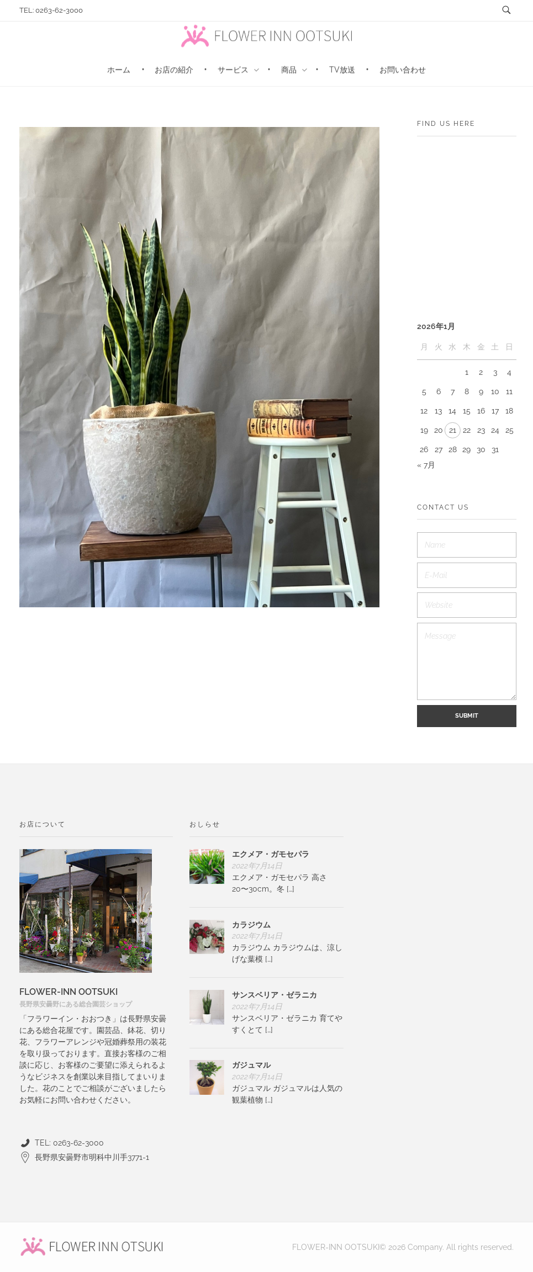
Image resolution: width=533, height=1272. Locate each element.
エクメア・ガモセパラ (270, 854)
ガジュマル (251, 1065)
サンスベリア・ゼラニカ (274, 994)
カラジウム (251, 924)
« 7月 (426, 464)
